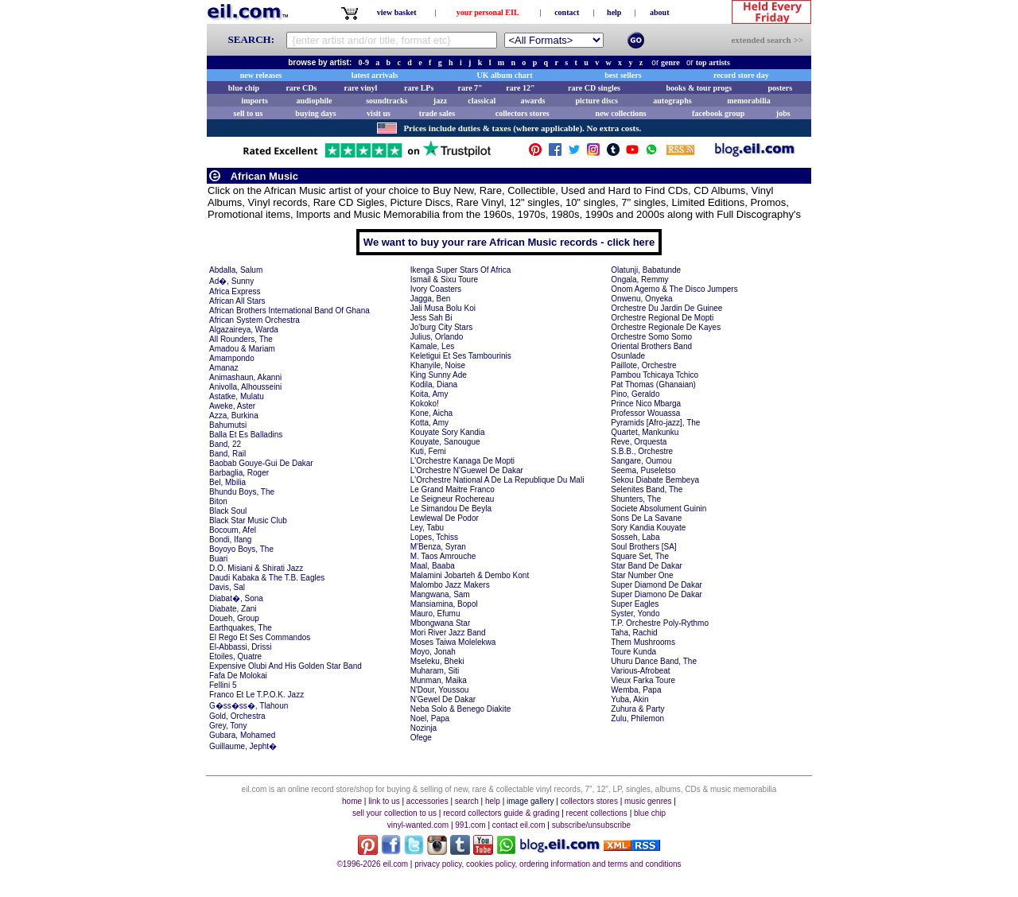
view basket (397, 12)
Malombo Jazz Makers (450, 585)
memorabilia (748, 100)
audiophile (314, 100)
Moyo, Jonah (433, 651)
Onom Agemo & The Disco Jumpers (674, 289)
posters (779, 87)
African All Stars (237, 301)
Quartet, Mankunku (644, 432)
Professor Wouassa (645, 413)
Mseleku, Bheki (437, 661)
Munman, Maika (438, 680)
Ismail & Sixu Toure (444, 279)
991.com (470, 825)
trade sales (437, 113)
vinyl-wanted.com (418, 825)
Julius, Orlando (437, 336)
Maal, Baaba (432, 565)
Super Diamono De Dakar (656, 594)
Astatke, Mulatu (236, 396)
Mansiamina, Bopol (444, 604)
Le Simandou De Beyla (451, 508)
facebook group (718, 113)
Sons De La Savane (646, 518)
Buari (218, 558)
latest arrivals (375, 75)
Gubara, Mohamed (242, 735)
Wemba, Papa (636, 689)
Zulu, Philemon (637, 718)
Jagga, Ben (430, 298)
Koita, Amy (429, 394)
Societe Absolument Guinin (658, 508)
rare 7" (469, 87)
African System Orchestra (254, 320)
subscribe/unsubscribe (591, 825)
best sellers (622, 75)
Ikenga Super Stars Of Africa (460, 270)
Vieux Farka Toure (643, 680)
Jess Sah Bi (431, 317)
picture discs (596, 100)
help (614, 12)
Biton (218, 501)
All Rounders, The (241, 339)
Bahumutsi (228, 425)
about (659, 12)
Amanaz (224, 367)
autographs (672, 100)
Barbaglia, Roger (239, 472)
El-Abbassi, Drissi (240, 647)
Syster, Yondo (635, 613)
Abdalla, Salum (235, 270)
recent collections (597, 813)
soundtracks (386, 100)
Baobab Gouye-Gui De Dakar (261, 463)
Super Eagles (635, 604)
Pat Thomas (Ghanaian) (653, 384)
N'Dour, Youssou (439, 689)
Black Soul (228, 511)
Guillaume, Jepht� (243, 746)
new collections (621, 113)
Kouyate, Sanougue (445, 441)
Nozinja (423, 728)
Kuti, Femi (428, 451)
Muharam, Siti (435, 670)
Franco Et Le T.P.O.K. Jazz (256, 694)
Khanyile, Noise (437, 365)
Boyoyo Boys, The (241, 549)
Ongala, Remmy (639, 279)
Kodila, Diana (433, 384)
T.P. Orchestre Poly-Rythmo (660, 623)
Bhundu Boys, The (241, 491)
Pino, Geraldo (635, 394)
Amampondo (231, 358)
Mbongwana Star (440, 623)
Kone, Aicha (431, 413)
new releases (261, 75)
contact (566, 12)
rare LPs (418, 87)
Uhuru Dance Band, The (654, 661)
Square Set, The (640, 556)
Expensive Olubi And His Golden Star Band (285, 666)
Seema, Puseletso (643, 470)
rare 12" (520, 87)
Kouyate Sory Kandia (447, 432)
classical (481, 100)
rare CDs (301, 87)
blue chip (243, 87)
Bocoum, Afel (232, 530)
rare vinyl (361, 87)
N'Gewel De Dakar (443, 699)
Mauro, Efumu (435, 613)
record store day (741, 75)
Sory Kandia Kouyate (648, 527)
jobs (783, 113)
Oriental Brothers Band (651, 346)
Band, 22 (225, 444)
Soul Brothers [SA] (643, 546)
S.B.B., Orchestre (642, 451)
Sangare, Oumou (641, 460)
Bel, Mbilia (227, 482)
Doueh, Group (234, 618)
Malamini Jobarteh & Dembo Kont (470, 575)
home (352, 801)
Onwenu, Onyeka (641, 298)
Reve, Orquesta (638, 441)
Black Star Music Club (248, 520)
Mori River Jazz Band (448, 632)
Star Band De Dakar (646, 565)
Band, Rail (227, 453)
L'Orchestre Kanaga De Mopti (462, 460)
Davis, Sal (227, 587)
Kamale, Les (432, 346)
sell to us (248, 113)
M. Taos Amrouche (443, 556)
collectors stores (522, 113)
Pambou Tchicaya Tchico (654, 375)
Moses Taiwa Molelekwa (453, 642)
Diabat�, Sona (236, 598)
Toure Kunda (633, 651)
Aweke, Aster (232, 406)
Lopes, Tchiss (434, 537)
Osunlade (628, 355)
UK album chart (505, 75)
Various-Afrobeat (640, 670)
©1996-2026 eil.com (372, 864)
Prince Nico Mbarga (646, 403)
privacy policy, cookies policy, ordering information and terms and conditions (547, 864)
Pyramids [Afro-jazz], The (655, 422)
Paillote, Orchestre (643, 365)
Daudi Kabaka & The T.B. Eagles (266, 577)
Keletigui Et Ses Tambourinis (460, 355)
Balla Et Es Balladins (245, 434)
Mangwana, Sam (440, 594)
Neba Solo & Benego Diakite (460, 709)
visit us (378, 113)
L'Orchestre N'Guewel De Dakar (466, 470)
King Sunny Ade (438, 375)
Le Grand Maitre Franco (452, 489)
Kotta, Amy (429, 422)
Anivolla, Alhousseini (245, 386)
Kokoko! (424, 403)
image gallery (530, 801)
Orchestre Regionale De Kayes (666, 327)
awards (532, 100)
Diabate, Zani (232, 608)
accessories (427, 801)
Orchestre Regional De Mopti (662, 317)
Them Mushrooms (643, 642)
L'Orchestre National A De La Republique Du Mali (497, 480)
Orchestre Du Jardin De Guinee (666, 308)
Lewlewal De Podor (444, 518)
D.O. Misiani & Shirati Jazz (256, 568)
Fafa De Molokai (238, 675)
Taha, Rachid (634, 632)
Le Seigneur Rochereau (452, 499)
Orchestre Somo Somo (651, 336)
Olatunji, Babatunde (646, 270)
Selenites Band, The (646, 489)
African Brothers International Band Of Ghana (289, 310)
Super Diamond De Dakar (656, 585)
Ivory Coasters (435, 289)
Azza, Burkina (233, 415)
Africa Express (234, 291)
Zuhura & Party (637, 709)
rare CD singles (594, 87)
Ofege (421, 737)
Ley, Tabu (427, 527)
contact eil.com (519, 825)
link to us (383, 801)
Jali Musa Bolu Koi (443, 308)
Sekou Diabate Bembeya (655, 480)
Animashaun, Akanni (245, 377)
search (467, 801)
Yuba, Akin (629, 699)
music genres (647, 801)
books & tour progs (699, 87)
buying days (315, 113)
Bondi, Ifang (230, 539)
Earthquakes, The (240, 627)
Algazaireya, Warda (243, 329)
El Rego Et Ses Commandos (259, 637)
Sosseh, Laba (635, 537)
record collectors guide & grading (501, 813)
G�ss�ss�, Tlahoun (248, 705)
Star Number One (642, 575)
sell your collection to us (394, 813)
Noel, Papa (429, 718)
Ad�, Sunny (231, 281)
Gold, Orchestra (237, 716)
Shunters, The (636, 499)
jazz (440, 100)
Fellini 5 (222, 685)
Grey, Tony (228, 725)
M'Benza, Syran (438, 546)
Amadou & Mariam (242, 348)
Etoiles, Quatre (235, 656)
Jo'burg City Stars (441, 327)
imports (254, 100)
